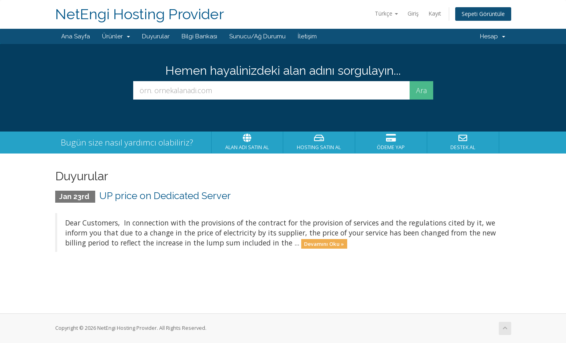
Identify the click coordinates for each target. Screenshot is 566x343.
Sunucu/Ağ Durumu (257, 36)
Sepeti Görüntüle (483, 14)
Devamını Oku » (324, 243)
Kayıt (434, 13)
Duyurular (156, 36)
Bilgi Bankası (199, 36)
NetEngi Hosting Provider (139, 14)
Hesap (492, 36)
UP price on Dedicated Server (165, 195)
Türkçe (386, 13)
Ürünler (116, 36)
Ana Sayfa (75, 36)
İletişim (307, 36)
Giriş (413, 13)
